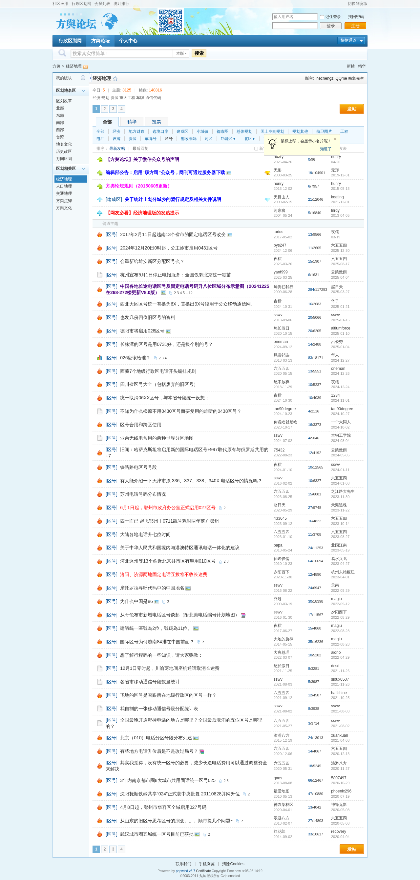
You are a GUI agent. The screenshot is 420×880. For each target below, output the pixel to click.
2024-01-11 (340, 470)
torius (278, 232)
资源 (132, 138)
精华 (362, 66)
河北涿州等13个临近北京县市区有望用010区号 (168, 561)
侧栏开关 (90, 77)
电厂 (100, 138)
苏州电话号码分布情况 (143, 494)
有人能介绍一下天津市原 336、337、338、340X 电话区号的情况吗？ (191, 480)
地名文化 (64, 144)
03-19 (335, 237)
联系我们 (183, 864)
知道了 (326, 149)
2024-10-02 (340, 427)
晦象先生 (356, 78)
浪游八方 (281, 735)
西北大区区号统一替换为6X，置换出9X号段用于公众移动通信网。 (187, 304)
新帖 (351, 66)
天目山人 (281, 197)
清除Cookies (233, 864)
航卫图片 (324, 131)
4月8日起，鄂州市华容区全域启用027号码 (163, 807)
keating (337, 197)
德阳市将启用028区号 (142, 330)
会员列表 (102, 3)
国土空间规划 (272, 131)
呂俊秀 (337, 341)
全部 (107, 122)
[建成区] (114, 199)
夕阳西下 (281, 572)
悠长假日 (281, 328)
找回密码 (356, 16)
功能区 (228, 138)
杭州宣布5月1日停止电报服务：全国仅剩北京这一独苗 (175, 274)
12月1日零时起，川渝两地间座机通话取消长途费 (170, 668)
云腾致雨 (339, 272)
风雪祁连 (281, 355)
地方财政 (136, 131)
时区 (209, 138)
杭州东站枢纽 (343, 572)
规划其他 (300, 131)
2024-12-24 (340, 387)
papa (278, 545)
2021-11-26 (340, 671)
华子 (335, 301)
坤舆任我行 (283, 287)
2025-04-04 (340, 277)
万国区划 (64, 158)
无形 (278, 170)
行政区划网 (81, 3)
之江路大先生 (343, 491)
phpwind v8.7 (185, 871)
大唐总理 (281, 652)
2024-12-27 (340, 360)
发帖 (351, 108)
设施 (116, 138)
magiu (336, 598)
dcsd (335, 666)
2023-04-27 (340, 564)
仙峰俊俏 (281, 558)
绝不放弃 (281, 382)
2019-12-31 (340, 175)
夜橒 (335, 232)
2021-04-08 (340, 740)
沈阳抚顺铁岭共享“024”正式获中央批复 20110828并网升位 (180, 793)
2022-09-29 (340, 590)
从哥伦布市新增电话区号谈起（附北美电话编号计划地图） (180, 614)
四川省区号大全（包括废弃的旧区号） (159, 384)
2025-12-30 (340, 250)
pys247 (280, 245)
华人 (335, 355)
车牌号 (151, 138)
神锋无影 (339, 804)
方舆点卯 (64, 200)
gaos (278, 778)
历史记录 (83, 77)
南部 (60, 122)
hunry (336, 156)
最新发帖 (117, 148)
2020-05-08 (340, 810)
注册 (355, 25)
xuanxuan (339, 735)
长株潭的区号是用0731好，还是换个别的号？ (166, 344)
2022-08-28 (340, 631)
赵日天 (337, 287)
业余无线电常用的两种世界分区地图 (157, 438)
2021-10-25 (340, 698)
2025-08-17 (340, 264)
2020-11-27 (340, 768)
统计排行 (121, 3)
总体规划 (244, 131)
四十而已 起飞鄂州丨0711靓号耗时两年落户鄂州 (169, 521)
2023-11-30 (340, 497)
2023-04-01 (340, 577)
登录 (330, 25)
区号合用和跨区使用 (140, 424)
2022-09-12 (340, 604)
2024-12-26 (340, 373)
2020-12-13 (340, 754)
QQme (341, 78)
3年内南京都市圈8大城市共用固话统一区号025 (168, 780)
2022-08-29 (340, 617)
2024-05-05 (340, 455)
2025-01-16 (340, 320)
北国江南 (339, 545)
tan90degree (285, 409)
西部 (60, 130)
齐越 (278, 598)
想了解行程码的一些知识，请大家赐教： (161, 655)
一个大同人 (341, 422)
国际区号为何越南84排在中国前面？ (157, 641)
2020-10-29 (340, 783)
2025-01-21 (340, 307)
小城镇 (202, 131)
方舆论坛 (100, 40)
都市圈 (222, 131)
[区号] (111, 234)
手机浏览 (207, 864)
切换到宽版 (358, 3)
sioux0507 (340, 679)
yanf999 (281, 272)
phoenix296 (341, 791)
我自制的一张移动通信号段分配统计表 (159, 708)
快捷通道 (348, 40)
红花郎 (279, 831)
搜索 (199, 53)
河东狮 (279, 210)
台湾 (60, 137)
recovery (338, 831)
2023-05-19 (340, 550)
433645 (280, 518)
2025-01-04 (340, 347)
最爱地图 (281, 791)
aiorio (336, 652)
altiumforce (340, 328)
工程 (344, 131)
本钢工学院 (341, 435)
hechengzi (325, 78)
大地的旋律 (283, 639)
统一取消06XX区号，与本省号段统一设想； (164, 397)
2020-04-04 (340, 837)
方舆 (56, 66)
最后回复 (140, 148)
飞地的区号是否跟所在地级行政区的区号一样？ (168, 695)
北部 (60, 108)
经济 (116, 131)
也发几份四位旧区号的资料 (147, 317)
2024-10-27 (340, 414)
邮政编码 (189, 138)
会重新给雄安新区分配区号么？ (152, 261)
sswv (278, 314)
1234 (335, 395)
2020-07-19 (340, 796)
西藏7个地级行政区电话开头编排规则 (158, 371)
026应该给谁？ (135, 357)
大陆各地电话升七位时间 (145, 534)
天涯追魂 (339, 505)
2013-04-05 (340, 215)
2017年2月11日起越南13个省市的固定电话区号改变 (173, 234)
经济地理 (74, 66)
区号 (169, 138)
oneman (281, 341)
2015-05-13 (340, 188)
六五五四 (339, 245)
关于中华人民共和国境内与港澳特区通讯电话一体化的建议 (180, 547)
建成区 (182, 131)
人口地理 (64, 186)
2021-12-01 (340, 202)
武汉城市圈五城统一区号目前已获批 (157, 834)
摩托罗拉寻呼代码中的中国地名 (152, 587)
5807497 (338, 778)
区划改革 (64, 101)
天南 (335, 585)
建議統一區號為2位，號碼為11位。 (156, 628)
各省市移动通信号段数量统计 (150, 681)
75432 (279, 450)
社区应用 (60, 3)
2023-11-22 (340, 510)
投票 (156, 121)
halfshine (339, 692)
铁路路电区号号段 (138, 467)
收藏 (115, 78)
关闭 (335, 139)
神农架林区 (283, 804)
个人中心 (128, 40)
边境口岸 (160, 131)
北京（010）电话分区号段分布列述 (156, 737)
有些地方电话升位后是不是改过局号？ (159, 751)
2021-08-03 (340, 711)
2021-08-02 (340, 726)
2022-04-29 (340, 657)
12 (191, 292)
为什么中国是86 (136, 601)
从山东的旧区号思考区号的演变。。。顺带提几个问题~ (176, 820)
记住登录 (333, 16)
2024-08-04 (340, 441)
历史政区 (64, 151)
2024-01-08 (340, 483)
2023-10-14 (340, 524)
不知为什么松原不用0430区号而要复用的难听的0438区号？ (181, 411)
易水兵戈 (339, 558)
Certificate (203, 871)
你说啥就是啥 (285, 422)
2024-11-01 (340, 400)
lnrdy (335, 210)
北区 (249, 138)
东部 (60, 115)
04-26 (335, 162)
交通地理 (64, 193)
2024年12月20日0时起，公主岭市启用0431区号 (169, 247)
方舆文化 (64, 208)
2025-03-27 (340, 292)
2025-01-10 (340, 333)
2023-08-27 (340, 537)
